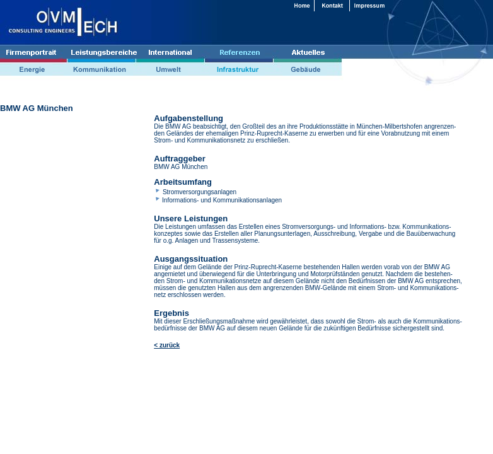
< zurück (167, 345)
